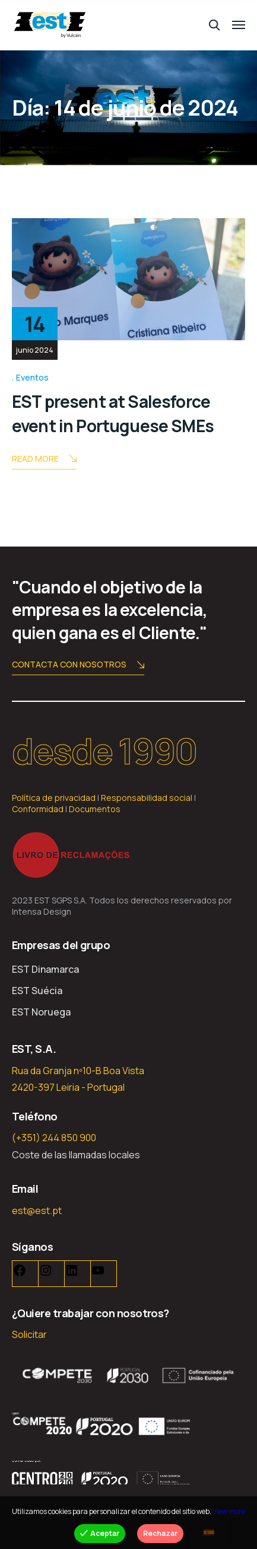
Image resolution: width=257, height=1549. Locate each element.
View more (228, 1511)
